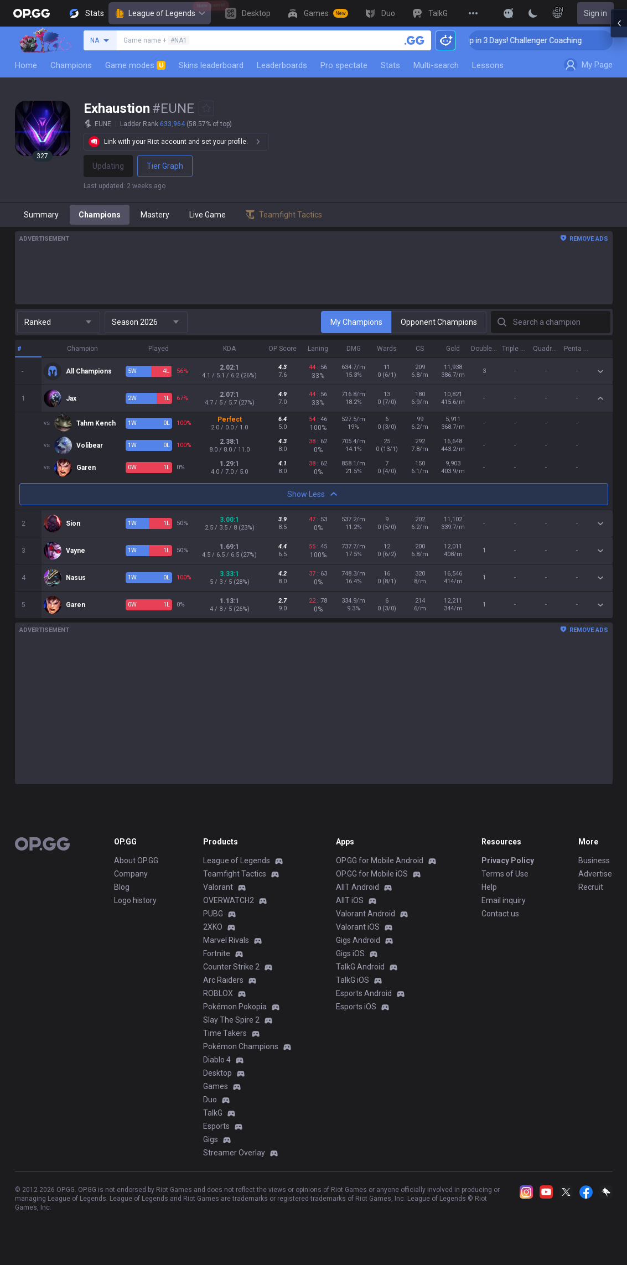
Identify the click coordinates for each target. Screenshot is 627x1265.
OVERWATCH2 (228, 900)
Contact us (500, 913)
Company (131, 873)
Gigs (210, 1139)
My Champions (356, 322)
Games (215, 1086)
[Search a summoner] (414, 40)
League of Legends (159, 13)
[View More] (473, 13)
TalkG (212, 1112)
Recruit (590, 887)
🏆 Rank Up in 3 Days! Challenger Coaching (547, 40)
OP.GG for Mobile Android (379, 860)
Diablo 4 (217, 1059)
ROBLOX (218, 993)
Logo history (135, 900)
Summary (41, 214)
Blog (121, 887)
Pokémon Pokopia (235, 1006)
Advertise (595, 873)
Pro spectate (343, 65)
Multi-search (436, 65)
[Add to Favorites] (206, 108)
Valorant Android (365, 913)
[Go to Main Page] (31, 13)
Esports (216, 1126)
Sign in (595, 13)
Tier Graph (165, 166)
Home (26, 65)
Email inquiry (503, 900)
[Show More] (509, 13)
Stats (390, 65)
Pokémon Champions (240, 1046)
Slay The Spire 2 (231, 1019)
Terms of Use (504, 873)
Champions (71, 65)
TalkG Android (360, 966)
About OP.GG (136, 860)
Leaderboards (282, 65)
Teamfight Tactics (234, 873)
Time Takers (225, 1033)
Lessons (488, 65)
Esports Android (364, 993)
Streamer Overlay (234, 1152)
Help (489, 887)
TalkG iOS (352, 980)
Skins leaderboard (211, 65)
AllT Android (357, 887)
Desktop (217, 1073)
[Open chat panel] (618, 199)
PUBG (213, 913)
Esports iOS (356, 1006)
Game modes (135, 65)
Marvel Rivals (226, 940)
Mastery (155, 214)
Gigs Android (358, 940)
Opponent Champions (439, 322)
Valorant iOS (358, 926)
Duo (210, 1099)
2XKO (212, 926)
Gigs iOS (350, 953)
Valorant (218, 887)
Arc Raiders (223, 980)
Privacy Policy (507, 860)
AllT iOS (350, 900)
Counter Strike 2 (231, 966)
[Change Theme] (533, 13)
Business (594, 860)
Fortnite (216, 953)
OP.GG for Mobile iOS (372, 873)
